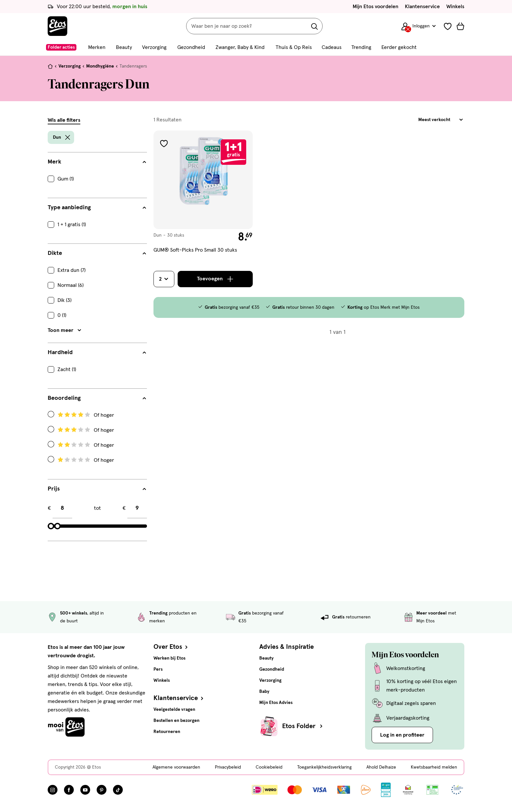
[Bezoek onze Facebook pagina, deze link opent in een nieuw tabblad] (69, 790)
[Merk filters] (97, 161)
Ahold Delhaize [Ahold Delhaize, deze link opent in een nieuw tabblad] (381, 767)
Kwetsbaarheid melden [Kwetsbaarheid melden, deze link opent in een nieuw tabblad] (434, 767)
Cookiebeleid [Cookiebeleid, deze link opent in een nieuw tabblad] (269, 767)
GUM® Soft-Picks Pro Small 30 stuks (195, 250)
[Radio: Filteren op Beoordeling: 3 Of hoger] (97, 430)
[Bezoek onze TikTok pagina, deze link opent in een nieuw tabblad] (118, 790)
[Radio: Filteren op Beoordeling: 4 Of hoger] (97, 415)
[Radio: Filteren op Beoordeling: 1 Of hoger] (97, 460)
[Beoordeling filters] (97, 398)
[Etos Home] (57, 26)
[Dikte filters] (97, 253)
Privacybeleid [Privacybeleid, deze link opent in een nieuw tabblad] (228, 767)
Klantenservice (422, 6)
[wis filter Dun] (67, 137)
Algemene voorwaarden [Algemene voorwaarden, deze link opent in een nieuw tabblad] (176, 767)
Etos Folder (303, 726)
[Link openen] (386, 790)
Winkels (455, 6)
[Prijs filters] (97, 488)
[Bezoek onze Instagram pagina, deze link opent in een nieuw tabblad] (52, 790)
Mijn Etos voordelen (375, 6)
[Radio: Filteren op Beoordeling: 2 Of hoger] (97, 445)
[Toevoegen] (215, 279)
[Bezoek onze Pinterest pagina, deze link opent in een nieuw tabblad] (101, 790)
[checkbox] (97, 179)
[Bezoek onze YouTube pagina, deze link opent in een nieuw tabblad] (85, 790)
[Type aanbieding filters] (97, 207)
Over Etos (171, 647)
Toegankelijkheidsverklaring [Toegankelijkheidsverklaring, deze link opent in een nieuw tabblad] (324, 767)
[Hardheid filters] (97, 352)
